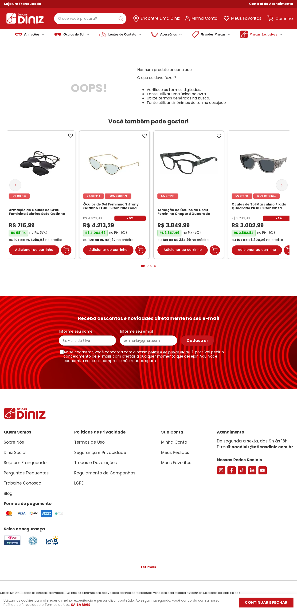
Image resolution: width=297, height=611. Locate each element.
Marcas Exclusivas (266, 34)
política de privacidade (169, 348)
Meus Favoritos (246, 18)
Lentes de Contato (124, 34)
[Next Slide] (282, 181)
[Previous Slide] (15, 181)
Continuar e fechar (266, 602)
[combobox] (90, 18)
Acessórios (171, 34)
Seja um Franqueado (22, 3)
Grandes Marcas (216, 34)
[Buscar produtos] (121, 18)
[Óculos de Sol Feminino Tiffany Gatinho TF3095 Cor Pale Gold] (114, 191)
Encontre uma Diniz (160, 18)
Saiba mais (80, 604)
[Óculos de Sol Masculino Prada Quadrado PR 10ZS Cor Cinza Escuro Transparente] (263, 191)
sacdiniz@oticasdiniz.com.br (262, 443)
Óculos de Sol (76, 34)
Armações (34, 34)
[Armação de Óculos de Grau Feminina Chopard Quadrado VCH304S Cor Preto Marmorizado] (188, 191)
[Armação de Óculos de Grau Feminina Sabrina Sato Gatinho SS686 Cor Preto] (40, 191)
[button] (271, 3)
